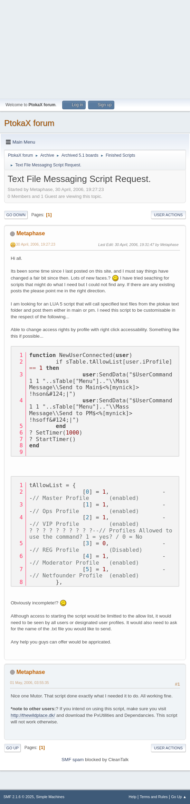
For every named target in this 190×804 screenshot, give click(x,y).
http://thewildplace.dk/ (33, 715)
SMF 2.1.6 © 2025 (18, 797)
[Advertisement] (95, 48)
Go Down (16, 215)
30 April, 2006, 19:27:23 (35, 244)
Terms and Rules (154, 797)
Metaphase (30, 233)
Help (132, 797)
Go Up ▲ (179, 797)
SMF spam (72, 759)
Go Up (12, 748)
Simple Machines (50, 797)
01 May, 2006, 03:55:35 (29, 682)
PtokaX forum (29, 123)
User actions (168, 215)
